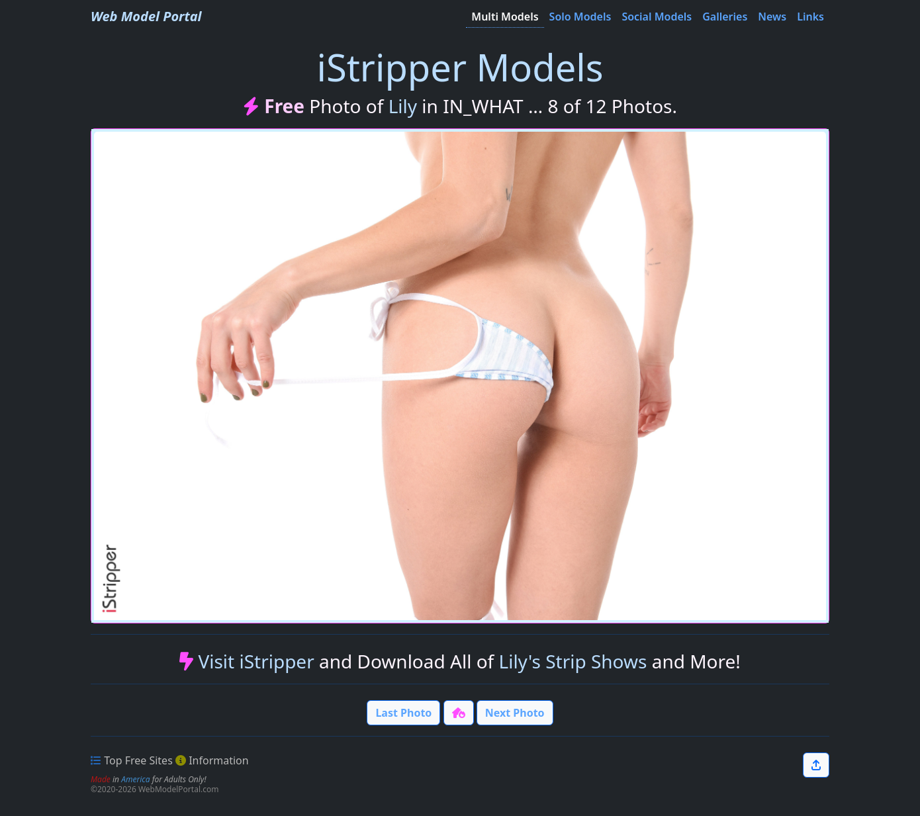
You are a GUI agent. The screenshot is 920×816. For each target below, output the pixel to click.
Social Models (656, 16)
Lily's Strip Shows (573, 661)
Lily (403, 105)
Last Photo (403, 712)
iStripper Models (459, 67)
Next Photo (515, 712)
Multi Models (504, 16)
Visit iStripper (256, 661)
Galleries (724, 16)
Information (219, 760)
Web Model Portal (146, 16)
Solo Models (580, 16)
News (772, 16)
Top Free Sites (138, 760)
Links (810, 16)
